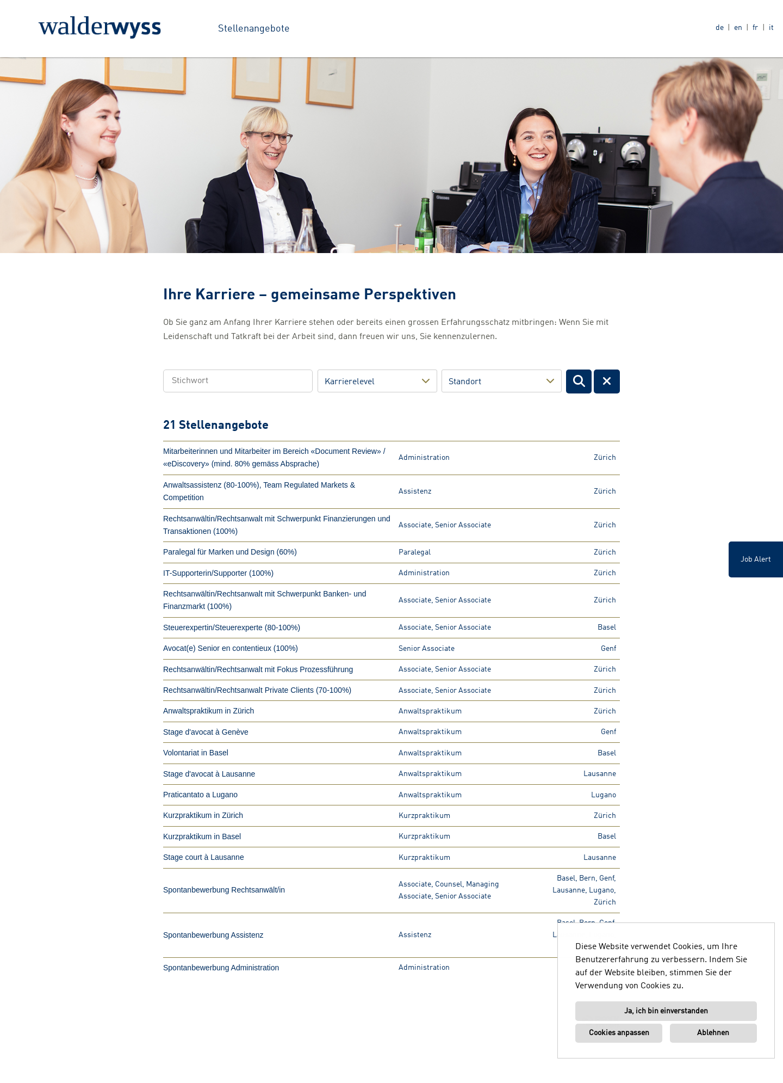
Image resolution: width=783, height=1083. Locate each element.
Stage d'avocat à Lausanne (209, 774)
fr (755, 28)
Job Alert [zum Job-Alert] (756, 559)
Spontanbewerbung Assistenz (213, 935)
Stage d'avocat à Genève (205, 732)
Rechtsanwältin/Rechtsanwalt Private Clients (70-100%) (257, 690)
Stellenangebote (254, 29)
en (738, 28)
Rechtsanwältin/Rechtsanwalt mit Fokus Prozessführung (258, 669)
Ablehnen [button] (713, 1033)
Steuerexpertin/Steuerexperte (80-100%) (231, 627)
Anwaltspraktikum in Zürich (208, 710)
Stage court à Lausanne (203, 857)
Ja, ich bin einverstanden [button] (666, 1011)
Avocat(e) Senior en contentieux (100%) (230, 648)
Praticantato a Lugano (200, 794)
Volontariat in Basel (195, 752)
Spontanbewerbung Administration (221, 967)
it (771, 28)
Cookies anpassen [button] (619, 1033)
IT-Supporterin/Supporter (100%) (218, 573)
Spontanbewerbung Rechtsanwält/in (224, 889)
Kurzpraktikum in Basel (202, 836)
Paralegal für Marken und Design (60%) (230, 551)
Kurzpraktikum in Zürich (203, 815)
